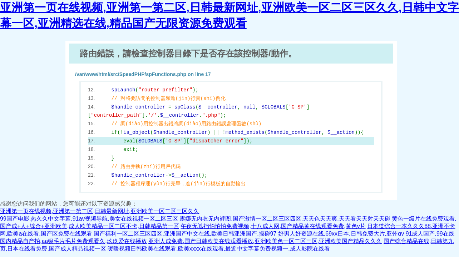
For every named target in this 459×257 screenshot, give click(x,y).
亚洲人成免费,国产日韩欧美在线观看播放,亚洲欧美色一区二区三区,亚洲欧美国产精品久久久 (265, 241)
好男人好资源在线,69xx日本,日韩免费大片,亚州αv (341, 234)
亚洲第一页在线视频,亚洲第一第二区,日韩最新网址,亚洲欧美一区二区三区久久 (99, 211)
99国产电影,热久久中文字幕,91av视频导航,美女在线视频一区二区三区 (89, 219)
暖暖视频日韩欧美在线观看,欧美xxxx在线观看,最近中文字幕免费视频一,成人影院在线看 (219, 249)
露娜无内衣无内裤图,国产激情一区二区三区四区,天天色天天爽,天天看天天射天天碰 (284, 219)
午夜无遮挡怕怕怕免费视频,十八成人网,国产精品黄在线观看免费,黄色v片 (273, 226)
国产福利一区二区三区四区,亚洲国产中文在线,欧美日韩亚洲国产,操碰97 (185, 234)
